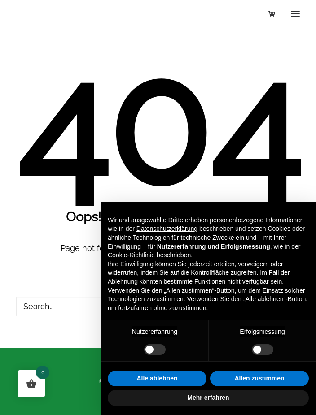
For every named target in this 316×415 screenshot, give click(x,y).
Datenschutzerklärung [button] (167, 228)
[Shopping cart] (268, 14)
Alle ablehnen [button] (156, 378)
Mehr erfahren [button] (208, 397)
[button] (295, 13)
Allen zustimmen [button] (259, 378)
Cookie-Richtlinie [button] (131, 255)
